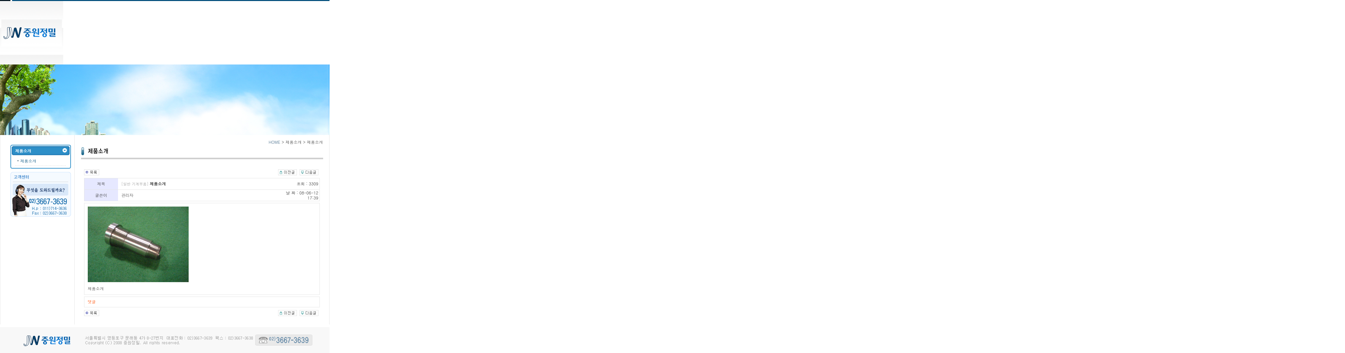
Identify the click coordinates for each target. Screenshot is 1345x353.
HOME (274, 142)
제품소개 (28, 161)
